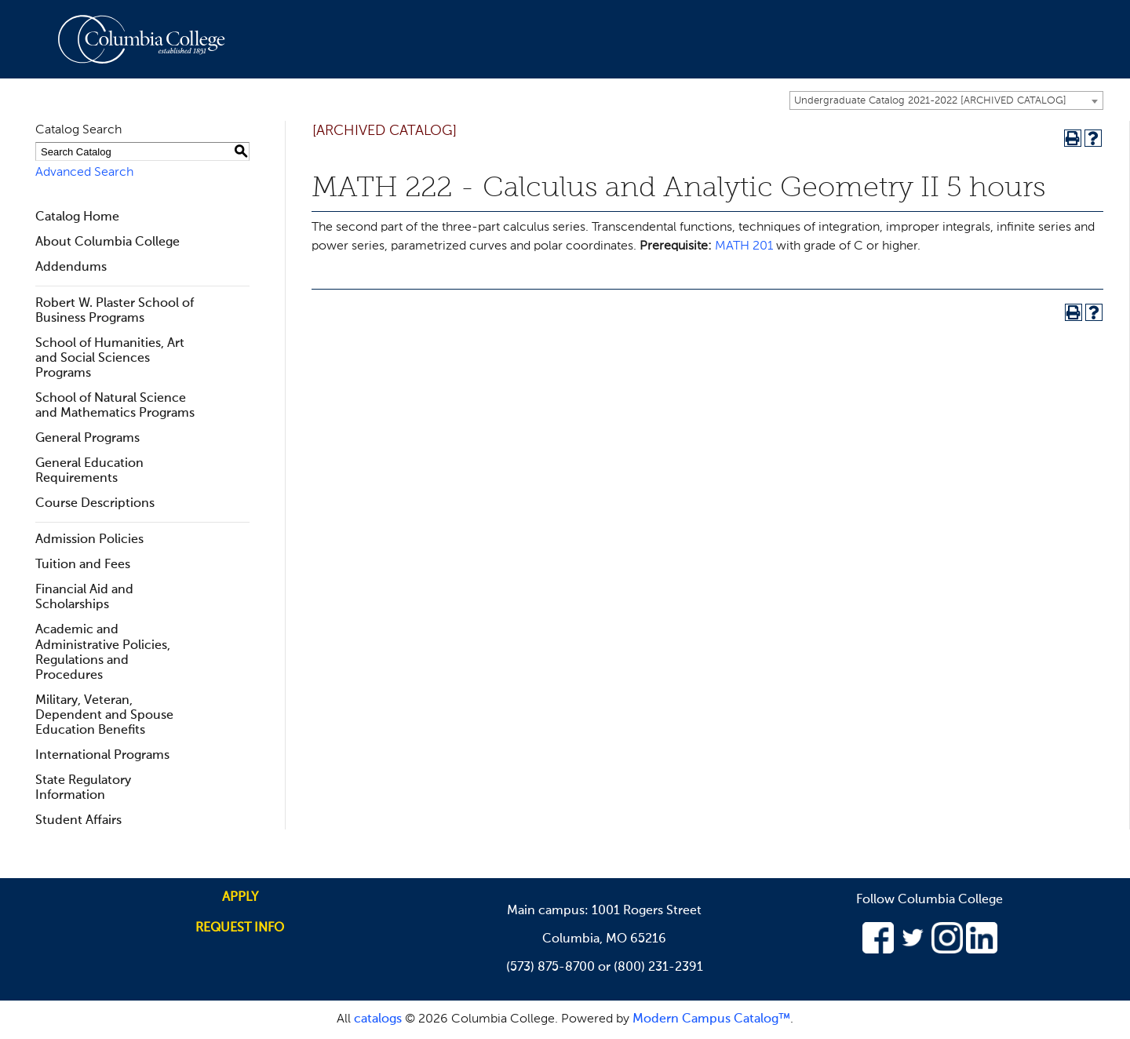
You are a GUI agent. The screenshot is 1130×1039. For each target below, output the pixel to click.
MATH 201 (744, 246)
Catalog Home (77, 217)
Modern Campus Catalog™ (711, 1019)
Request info (239, 928)
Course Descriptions (95, 504)
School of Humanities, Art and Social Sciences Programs (109, 358)
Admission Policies (89, 540)
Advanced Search (84, 172)
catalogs (378, 1019)
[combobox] (946, 100)
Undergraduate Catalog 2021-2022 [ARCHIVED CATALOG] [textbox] (930, 101)
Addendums (71, 267)
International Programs (102, 755)
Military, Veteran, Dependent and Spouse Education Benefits (104, 715)
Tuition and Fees (82, 565)
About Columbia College (107, 242)
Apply (240, 897)
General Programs (87, 438)
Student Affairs (78, 821)
